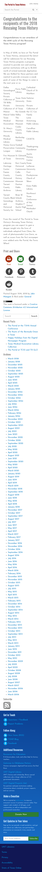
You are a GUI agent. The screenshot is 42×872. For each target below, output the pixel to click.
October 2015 (14, 583)
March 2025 (13, 386)
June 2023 (12, 434)
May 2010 (12, 658)
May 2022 (12, 449)
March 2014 (13, 619)
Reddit (9, 285)
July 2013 (12, 637)
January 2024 (14, 416)
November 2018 (15, 489)
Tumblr (33, 273)
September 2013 (15, 634)
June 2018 (12, 498)
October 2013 (14, 631)
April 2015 (12, 595)
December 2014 (15, 604)
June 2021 (12, 459)
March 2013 (13, 643)
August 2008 (14, 673)
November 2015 (15, 580)
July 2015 (12, 589)
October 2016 (14, 549)
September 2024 (15, 401)
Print (9, 260)
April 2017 (12, 531)
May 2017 (12, 528)
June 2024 (12, 407)
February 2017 (14, 537)
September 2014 (15, 610)
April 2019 (12, 483)
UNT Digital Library (12, 772)
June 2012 (12, 649)
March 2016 (13, 570)
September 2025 (15, 374)
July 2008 (12, 676)
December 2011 (15, 652)
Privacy (5, 857)
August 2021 (13, 455)
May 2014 (12, 616)
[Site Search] (17, 10)
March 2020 (13, 471)
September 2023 (15, 425)
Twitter (32, 260)
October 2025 (14, 371)
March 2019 (13, 486)
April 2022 (12, 452)
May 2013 (12, 640)
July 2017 (12, 522)
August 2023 (14, 428)
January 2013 (14, 646)
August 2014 (13, 613)
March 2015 (13, 598)
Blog (10, 739)
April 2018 (12, 504)
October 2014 (14, 607)
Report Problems (13, 724)
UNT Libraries (8, 847)
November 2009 (15, 661)
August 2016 (13, 555)
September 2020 (15, 462)
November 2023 (15, 419)
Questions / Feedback (15, 720)
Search (34, 316)
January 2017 (13, 540)
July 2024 (12, 404)
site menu (33, 4)
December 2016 (15, 543)
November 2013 (15, 628)
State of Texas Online (11, 868)
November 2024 (15, 395)
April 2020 (13, 468)
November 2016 (15, 546)
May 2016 (12, 564)
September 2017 (15, 516)
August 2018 (13, 495)
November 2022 (15, 437)
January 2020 (14, 474)
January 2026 (14, 362)
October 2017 (14, 513)
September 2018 (15, 492)
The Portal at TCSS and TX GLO (23, 350)
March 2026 (13, 359)
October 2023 (14, 422)
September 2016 (15, 552)
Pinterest (21, 273)
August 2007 (14, 682)
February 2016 (14, 574)
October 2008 (14, 670)
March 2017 (13, 534)
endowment (20, 800)
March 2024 (13, 410)
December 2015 (15, 577)
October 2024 (14, 398)
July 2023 (12, 431)
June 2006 (12, 692)
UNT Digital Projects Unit (15, 783)
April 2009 (13, 667)
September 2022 (15, 443)
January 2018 (14, 507)
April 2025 (12, 383)
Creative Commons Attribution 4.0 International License (20, 307)
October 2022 (14, 440)
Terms (4, 852)
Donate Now (21, 814)
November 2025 (15, 368)
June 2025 (12, 380)
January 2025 (14, 389)
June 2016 (12, 561)
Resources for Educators (14, 754)
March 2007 (13, 685)
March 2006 (13, 695)
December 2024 (15, 392)
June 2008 (12, 679)
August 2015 (13, 586)
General (27, 297)
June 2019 (12, 480)
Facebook (9, 273)
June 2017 (12, 525)
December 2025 (15, 365)
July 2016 (12, 558)
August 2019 (13, 477)
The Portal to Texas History (15, 4)
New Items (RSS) (13, 735)
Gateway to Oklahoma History (17, 763)
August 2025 (14, 377)
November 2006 (15, 689)
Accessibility (7, 863)
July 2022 (12, 446)
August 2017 (13, 519)
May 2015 (12, 592)
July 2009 (12, 664)
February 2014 (14, 622)
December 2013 (15, 625)
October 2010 (14, 655)
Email (20, 260)
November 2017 (15, 510)
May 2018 (12, 501)
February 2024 (14, 413)
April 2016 (12, 567)
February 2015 (14, 601)
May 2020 (12, 465)
